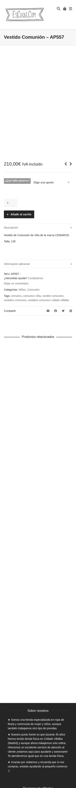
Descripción (11, 227)
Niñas (22, 289)
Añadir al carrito (20, 214)
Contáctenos (35, 278)
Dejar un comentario (16, 283)
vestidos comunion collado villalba (48, 300)
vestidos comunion (15, 300)
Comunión (33, 289)
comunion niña (32, 295)
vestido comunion (53, 295)
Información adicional (17, 264)
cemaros (16, 295)
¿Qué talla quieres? (17, 180)
